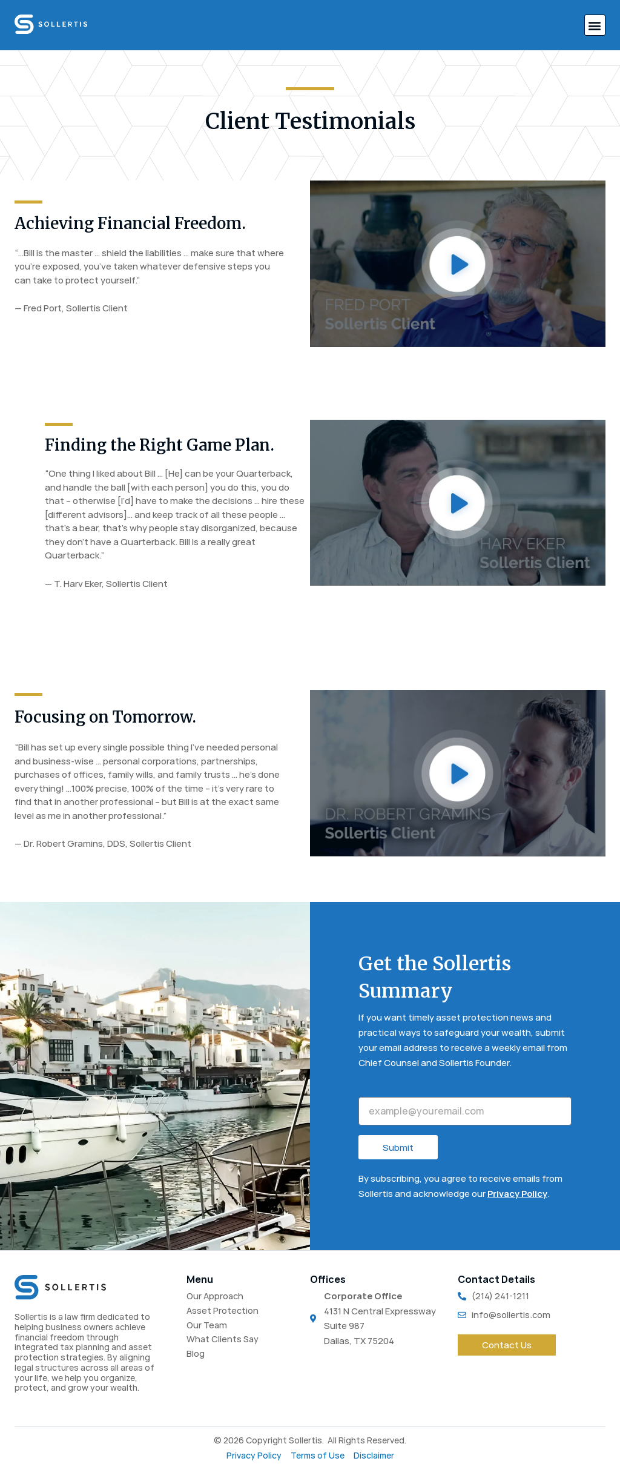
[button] (594, 25)
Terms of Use (318, 1455)
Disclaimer (374, 1455)
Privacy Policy (518, 1193)
